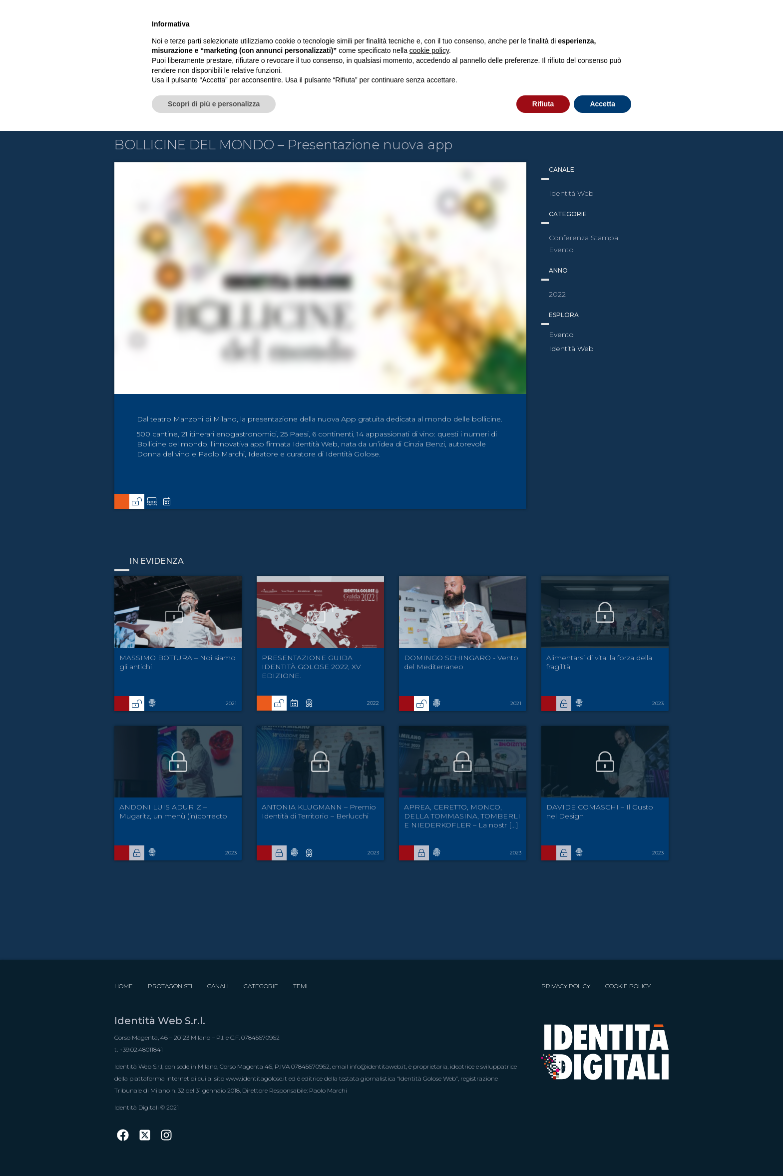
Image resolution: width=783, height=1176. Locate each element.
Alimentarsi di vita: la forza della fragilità (599, 662)
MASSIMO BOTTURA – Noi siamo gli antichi (177, 662)
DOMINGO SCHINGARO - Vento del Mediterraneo (461, 662)
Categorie (261, 986)
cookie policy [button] (429, 50)
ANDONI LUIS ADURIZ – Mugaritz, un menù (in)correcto (173, 811)
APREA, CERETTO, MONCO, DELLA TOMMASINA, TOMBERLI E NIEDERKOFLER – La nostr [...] (462, 815)
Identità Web (571, 348)
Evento (561, 334)
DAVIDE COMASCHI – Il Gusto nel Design (599, 811)
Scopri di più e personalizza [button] (214, 104)
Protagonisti (170, 986)
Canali (218, 986)
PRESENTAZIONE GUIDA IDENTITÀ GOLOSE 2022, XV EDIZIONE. (311, 666)
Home (123, 986)
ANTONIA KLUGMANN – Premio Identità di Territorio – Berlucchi (319, 811)
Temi (300, 986)
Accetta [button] (602, 104)
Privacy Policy (565, 986)
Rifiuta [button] (543, 104)
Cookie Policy (628, 986)
